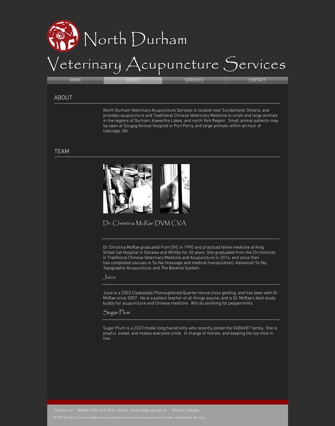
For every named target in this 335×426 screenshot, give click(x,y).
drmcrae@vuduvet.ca (148, 410)
